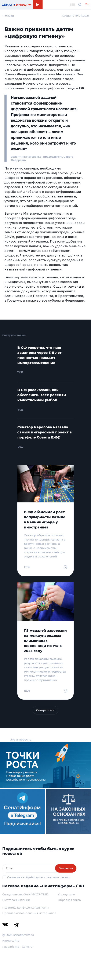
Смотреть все (45, 710)
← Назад (8, 15)
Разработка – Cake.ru (17, 946)
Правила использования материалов (29, 913)
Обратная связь (69, 900)
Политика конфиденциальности (25, 907)
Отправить (66, 868)
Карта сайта (10, 940)
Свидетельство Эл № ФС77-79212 (25, 894)
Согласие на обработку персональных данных (38, 877)
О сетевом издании (16, 900)
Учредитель (66, 894)
